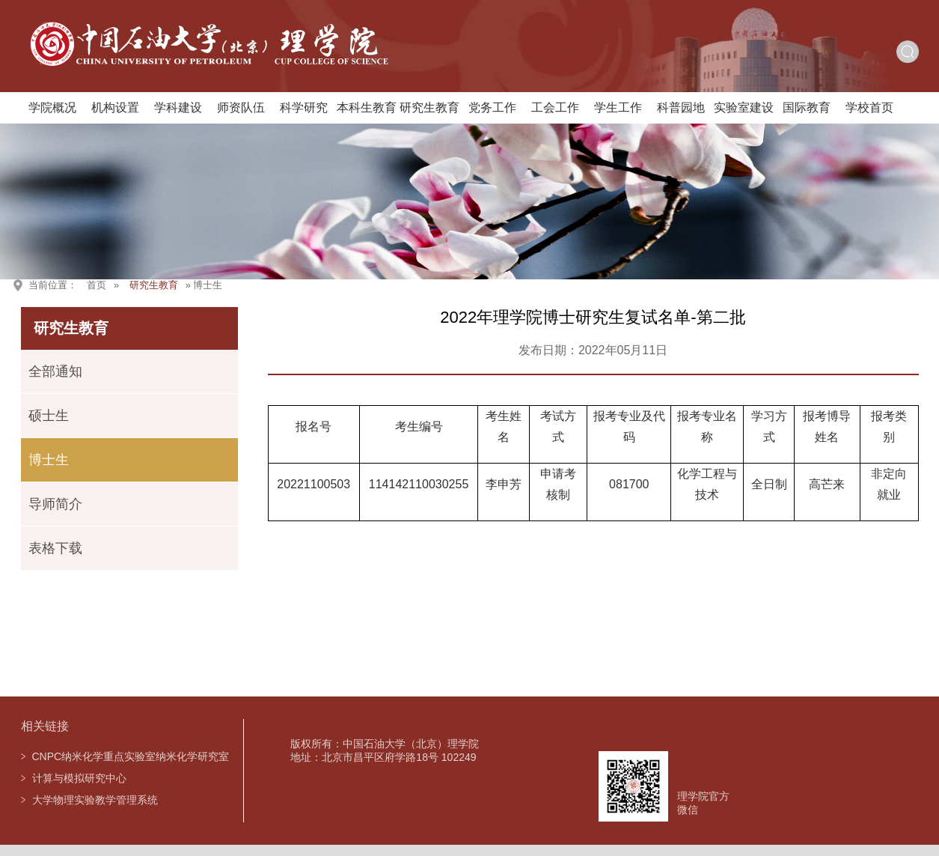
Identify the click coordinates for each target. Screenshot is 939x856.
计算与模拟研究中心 (79, 778)
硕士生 (48, 415)
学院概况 (52, 107)
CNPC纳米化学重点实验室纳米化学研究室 (131, 756)
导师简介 (55, 504)
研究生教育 (429, 107)
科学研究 (304, 107)
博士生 (48, 459)
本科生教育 (367, 107)
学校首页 (869, 107)
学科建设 (178, 107)
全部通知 (55, 371)
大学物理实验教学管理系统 (95, 800)
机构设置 (115, 107)
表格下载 (55, 548)
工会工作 (555, 107)
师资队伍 (241, 107)
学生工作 (618, 107)
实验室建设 (744, 107)
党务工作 (492, 107)
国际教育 (807, 107)
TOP (904, 759)
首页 (96, 285)
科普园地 (681, 107)
